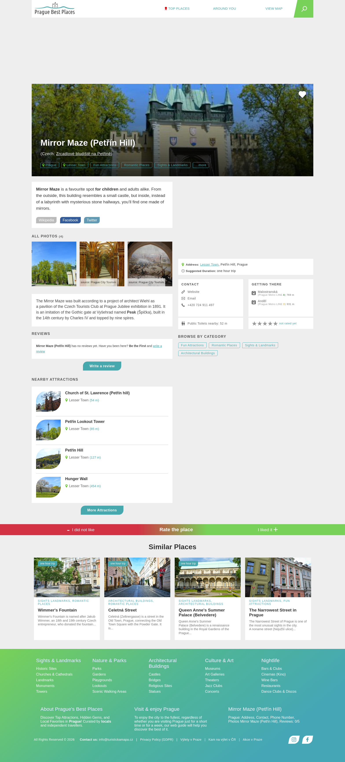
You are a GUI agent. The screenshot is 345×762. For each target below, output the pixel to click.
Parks (96, 668)
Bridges (155, 680)
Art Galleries (214, 674)
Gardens (99, 674)
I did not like (81, 529)
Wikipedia (46, 220)
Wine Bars (269, 680)
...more (201, 165)
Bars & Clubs (271, 668)
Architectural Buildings (198, 353)
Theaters (212, 680)
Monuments (45, 686)
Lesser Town (75, 165)
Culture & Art (219, 660)
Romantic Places (136, 165)
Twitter (92, 220)
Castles (154, 674)
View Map (274, 8)
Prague (51, 165)
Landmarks (44, 680)
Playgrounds (102, 680)
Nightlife (270, 660)
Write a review (102, 366)
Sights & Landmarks (172, 165)
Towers (41, 691)
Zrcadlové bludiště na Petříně (83, 154)
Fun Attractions (104, 165)
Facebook (70, 220)
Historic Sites (46, 668)
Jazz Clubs (213, 686)
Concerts (212, 691)
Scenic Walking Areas (109, 691)
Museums (212, 668)
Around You (224, 8)
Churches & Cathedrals (54, 674)
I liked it (268, 529)
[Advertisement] (172, 51)
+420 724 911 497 (201, 305)
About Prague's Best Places (71, 709)
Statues (155, 691)
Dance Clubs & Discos (278, 691)
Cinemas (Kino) (273, 674)
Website (194, 292)
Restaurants (270, 686)
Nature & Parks (109, 660)
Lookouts (99, 686)
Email (192, 298)
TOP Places (179, 8)
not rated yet (288, 323)
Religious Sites (160, 686)
